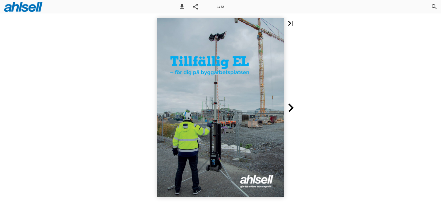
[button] (182, 6)
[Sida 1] (220, 6)
